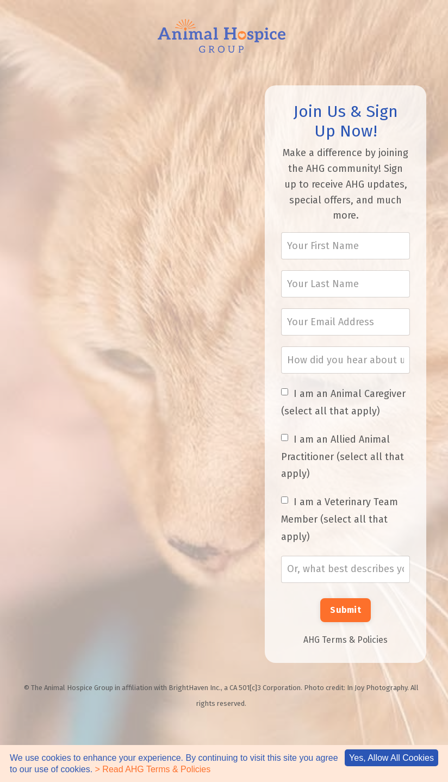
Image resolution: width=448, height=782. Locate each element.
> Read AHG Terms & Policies (153, 769)
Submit (345, 610)
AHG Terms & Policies (345, 640)
